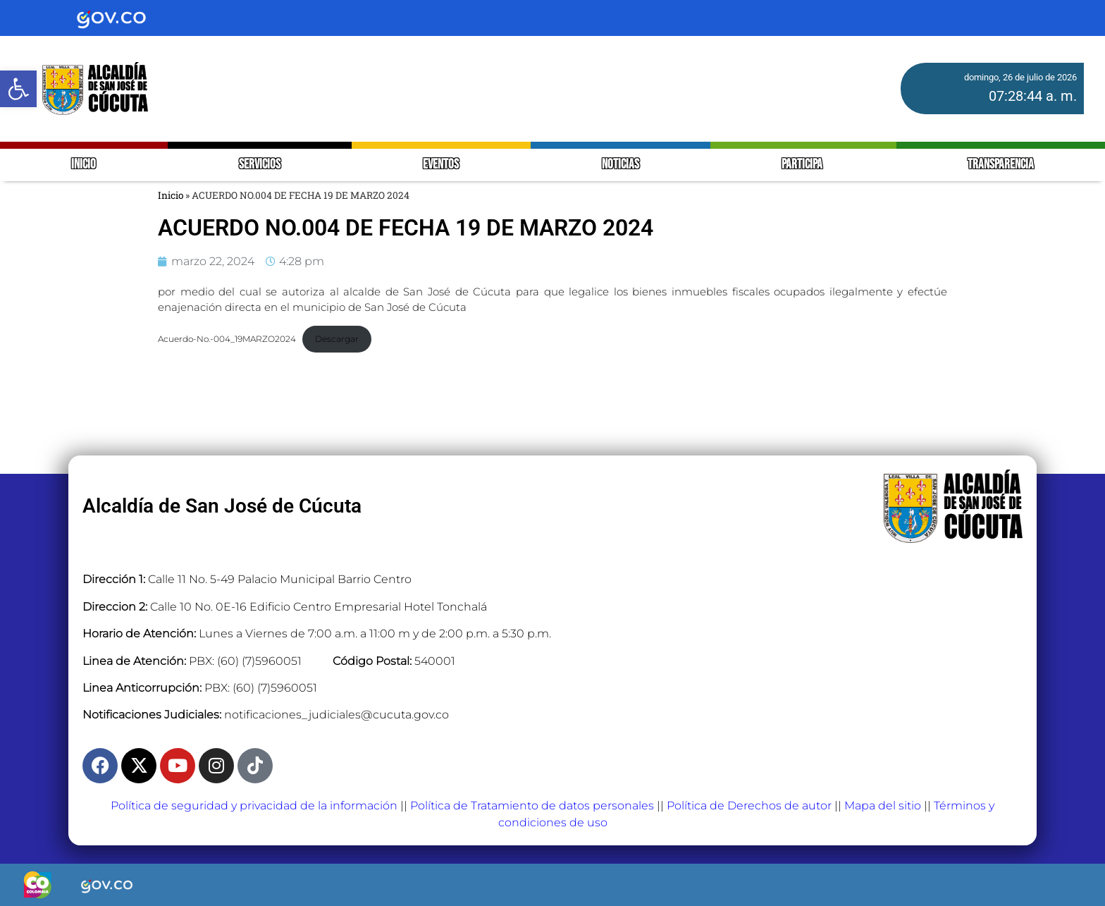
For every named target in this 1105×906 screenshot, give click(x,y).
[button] (18, 89)
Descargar (337, 338)
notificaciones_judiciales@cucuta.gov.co (336, 714)
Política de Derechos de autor (749, 805)
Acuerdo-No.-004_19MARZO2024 (227, 338)
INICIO (83, 165)
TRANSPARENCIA (1001, 165)
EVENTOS (441, 165)
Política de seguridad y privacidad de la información (254, 805)
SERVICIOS (259, 165)
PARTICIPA (803, 165)
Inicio (170, 195)
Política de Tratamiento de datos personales (532, 805)
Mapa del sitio (882, 805)
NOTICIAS (620, 165)
